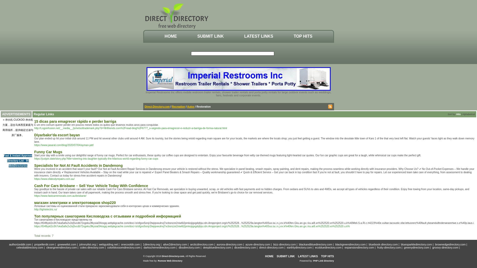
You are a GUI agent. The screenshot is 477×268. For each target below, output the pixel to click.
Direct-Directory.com (157, 106)
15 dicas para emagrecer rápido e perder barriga (75, 121)
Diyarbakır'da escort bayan (57, 135)
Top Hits (303, 36)
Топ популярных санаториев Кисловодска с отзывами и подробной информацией (107, 216)
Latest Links (258, 36)
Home (171, 36)
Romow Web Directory (170, 261)
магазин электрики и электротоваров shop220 (75, 203)
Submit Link (210, 36)
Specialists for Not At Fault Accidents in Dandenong (78, 165)
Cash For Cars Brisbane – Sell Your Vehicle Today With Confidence (91, 186)
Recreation (178, 106)
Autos (190, 106)
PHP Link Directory (323, 261)
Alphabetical (468, 114)
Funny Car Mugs (48, 152)
